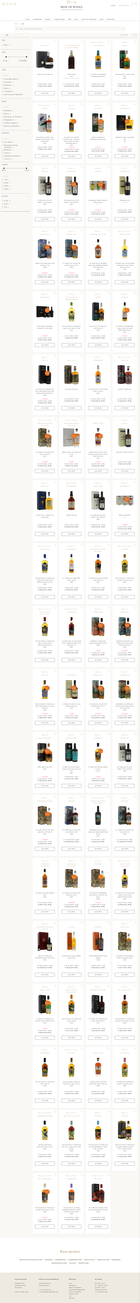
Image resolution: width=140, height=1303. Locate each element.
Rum (69, 18)
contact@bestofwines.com (49, 1289)
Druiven (71, 1296)
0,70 (7, 201)
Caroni (8, 153)
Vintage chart (73, 1291)
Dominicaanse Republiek (13, 95)
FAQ (7, 4)
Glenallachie (89, 1259)
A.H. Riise (9, 142)
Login (114, 4)
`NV (7, 180)
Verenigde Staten (12, 79)
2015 (7, 189)
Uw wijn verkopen (86, 18)
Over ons (105, 18)
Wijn (33, 18)
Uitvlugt (72, 1261)
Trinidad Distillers (59, 1261)
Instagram (14, 4)
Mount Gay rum (103, 1259)
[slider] (6, 56)
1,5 (6, 207)
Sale (75, 18)
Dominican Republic (13, 126)
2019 (7, 183)
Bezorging (72, 1283)
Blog (97, 18)
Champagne (41, 18)
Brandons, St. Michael (13, 117)
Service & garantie (75, 1285)
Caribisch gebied (11, 123)
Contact (3, 4)
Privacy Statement (75, 1289)
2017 (7, 186)
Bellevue (8, 150)
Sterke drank (61, 18)
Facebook (11, 4)
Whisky (51, 18)
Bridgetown (9, 120)
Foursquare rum (74, 1259)
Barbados (9, 85)
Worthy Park (84, 1261)
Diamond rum (60, 1259)
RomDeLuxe (116, 1259)
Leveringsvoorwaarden (77, 1287)
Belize (7, 88)
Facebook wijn (19, 1281)
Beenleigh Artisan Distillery (11, 146)
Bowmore (49, 1259)
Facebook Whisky (20, 1283)
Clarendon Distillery (13, 156)
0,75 (7, 204)
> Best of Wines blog (21, 1289)
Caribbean (9, 91)
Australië (8, 82)
